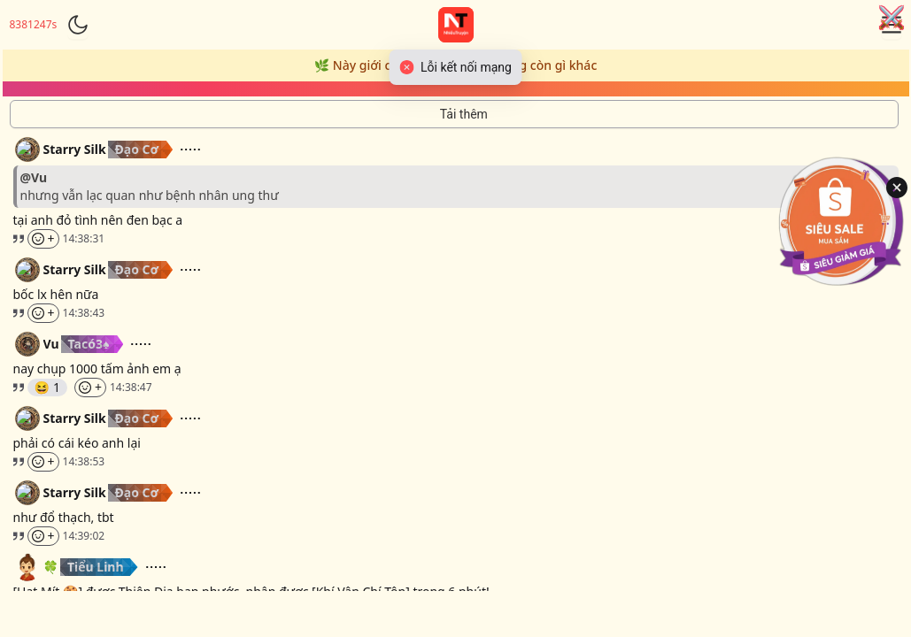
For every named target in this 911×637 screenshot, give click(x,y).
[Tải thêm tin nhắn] (454, 114)
